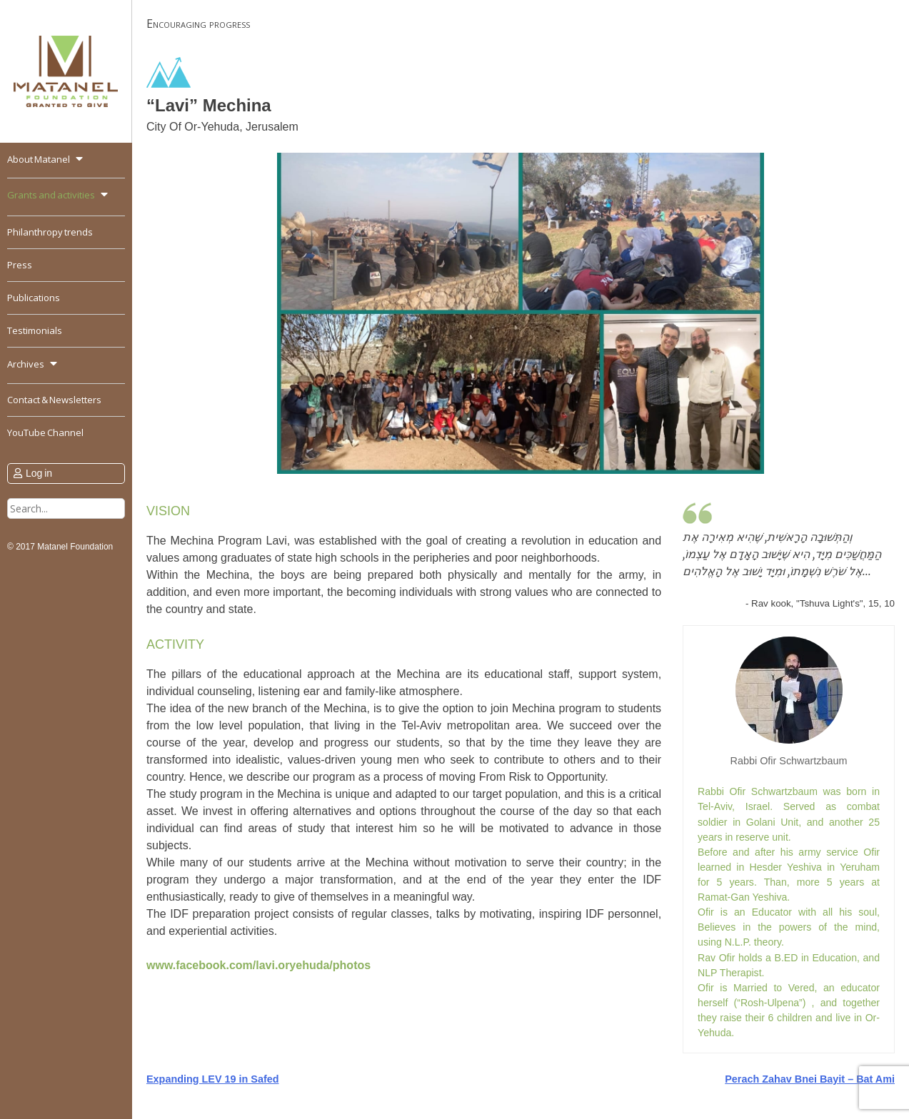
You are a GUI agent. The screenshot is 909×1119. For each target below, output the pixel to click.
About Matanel (38, 159)
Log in (39, 473)
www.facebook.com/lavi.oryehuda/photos (258, 965)
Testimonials (34, 330)
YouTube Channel (45, 432)
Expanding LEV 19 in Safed (212, 1079)
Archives (25, 364)
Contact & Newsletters (54, 399)
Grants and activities (51, 194)
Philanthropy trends (50, 232)
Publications (33, 297)
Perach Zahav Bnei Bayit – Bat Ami (810, 1079)
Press (19, 264)
